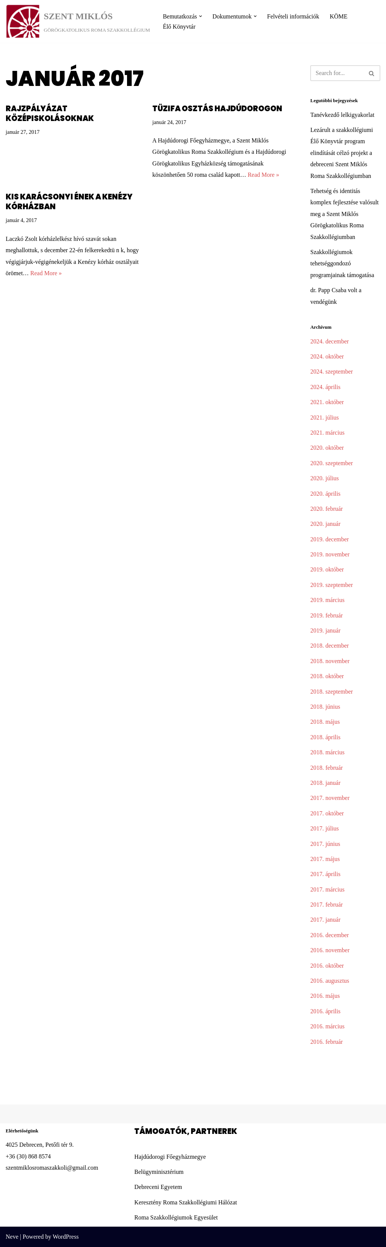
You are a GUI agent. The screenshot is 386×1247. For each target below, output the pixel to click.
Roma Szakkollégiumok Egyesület (176, 1217)
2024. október (327, 356)
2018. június (325, 706)
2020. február (326, 509)
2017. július (324, 828)
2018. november (329, 661)
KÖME (339, 16)
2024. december (329, 341)
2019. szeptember (331, 585)
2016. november (329, 950)
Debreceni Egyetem (158, 1187)
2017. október (327, 813)
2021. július (324, 417)
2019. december (329, 539)
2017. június (325, 844)
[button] (200, 16)
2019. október (327, 569)
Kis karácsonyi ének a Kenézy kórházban (69, 201)
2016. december (329, 935)
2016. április (325, 1011)
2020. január (325, 524)
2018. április (325, 737)
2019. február (326, 615)
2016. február (326, 1042)
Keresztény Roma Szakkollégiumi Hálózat (185, 1202)
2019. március (327, 600)
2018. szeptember (331, 691)
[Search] (336, 73)
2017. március (327, 889)
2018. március (327, 752)
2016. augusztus (329, 980)
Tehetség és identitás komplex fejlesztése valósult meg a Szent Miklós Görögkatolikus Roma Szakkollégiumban (344, 214)
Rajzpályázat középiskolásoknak (50, 113)
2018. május (325, 721)
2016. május (325, 996)
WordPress (66, 1236)
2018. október (327, 676)
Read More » (263, 175)
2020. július (324, 478)
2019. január (325, 630)
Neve (12, 1236)
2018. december (329, 645)
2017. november (329, 798)
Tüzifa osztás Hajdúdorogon (217, 108)
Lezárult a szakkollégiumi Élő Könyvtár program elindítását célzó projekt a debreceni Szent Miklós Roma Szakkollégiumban (341, 153)
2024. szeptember (331, 371)
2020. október (327, 447)
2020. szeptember (331, 463)
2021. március (327, 432)
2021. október (327, 402)
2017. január (325, 919)
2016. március (327, 1026)
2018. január (325, 783)
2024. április (325, 387)
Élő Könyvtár (179, 26)
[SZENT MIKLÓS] (78, 21)
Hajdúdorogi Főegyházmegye (170, 1157)
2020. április (325, 493)
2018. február (326, 767)
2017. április (325, 874)
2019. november (329, 554)
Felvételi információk (293, 16)
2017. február (326, 904)
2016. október (327, 965)
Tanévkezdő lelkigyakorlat (342, 115)
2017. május (325, 859)
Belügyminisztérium (159, 1172)
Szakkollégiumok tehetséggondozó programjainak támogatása (342, 263)
